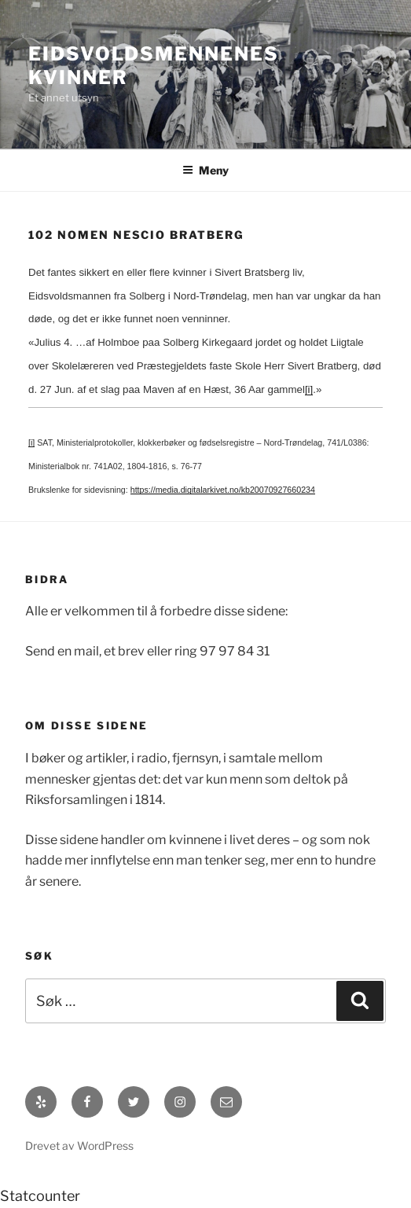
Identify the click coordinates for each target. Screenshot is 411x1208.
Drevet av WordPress (79, 1145)
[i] (309, 389)
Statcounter (40, 1196)
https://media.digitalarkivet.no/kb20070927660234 (222, 489)
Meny (205, 170)
